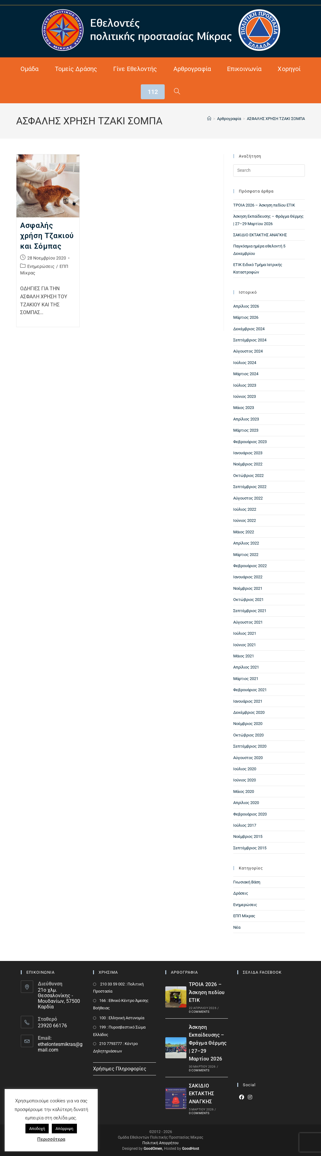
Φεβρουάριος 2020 (250, 814)
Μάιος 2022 (243, 532)
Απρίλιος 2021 (246, 667)
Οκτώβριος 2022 (248, 475)
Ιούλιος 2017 (244, 825)
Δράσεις (240, 893)
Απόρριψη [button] (64, 1128)
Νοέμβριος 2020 (247, 723)
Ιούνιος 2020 (244, 780)
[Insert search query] (269, 170)
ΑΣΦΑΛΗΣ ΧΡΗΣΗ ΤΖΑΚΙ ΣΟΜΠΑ (276, 118)
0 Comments (199, 1011)
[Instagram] (250, 1097)
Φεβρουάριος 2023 (250, 441)
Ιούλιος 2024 (244, 362)
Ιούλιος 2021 (244, 633)
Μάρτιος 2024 (245, 373)
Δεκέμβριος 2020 (249, 712)
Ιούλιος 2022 (244, 509)
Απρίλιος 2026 (246, 306)
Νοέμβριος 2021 (247, 588)
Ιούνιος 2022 (244, 520)
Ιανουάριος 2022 (247, 577)
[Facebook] (241, 1097)
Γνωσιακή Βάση (246, 882)
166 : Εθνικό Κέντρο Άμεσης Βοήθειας (121, 1004)
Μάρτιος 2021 (245, 678)
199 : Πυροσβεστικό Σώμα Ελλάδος (119, 1031)
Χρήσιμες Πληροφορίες (119, 1069)
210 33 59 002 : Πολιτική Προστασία (118, 988)
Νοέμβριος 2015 (247, 836)
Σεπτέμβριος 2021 (249, 610)
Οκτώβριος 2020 (248, 735)
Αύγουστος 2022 (248, 498)
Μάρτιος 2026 (245, 317)
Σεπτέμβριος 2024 (249, 340)
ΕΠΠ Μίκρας (244, 916)
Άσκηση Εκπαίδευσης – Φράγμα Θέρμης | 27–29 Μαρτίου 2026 (208, 1043)
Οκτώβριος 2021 (248, 599)
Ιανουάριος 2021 (247, 701)
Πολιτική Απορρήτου (160, 1143)
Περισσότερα (51, 1139)
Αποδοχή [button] (37, 1128)
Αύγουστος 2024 (248, 351)
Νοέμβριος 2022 (247, 464)
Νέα (236, 927)
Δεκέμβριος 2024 (249, 329)
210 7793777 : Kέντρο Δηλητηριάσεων (115, 1047)
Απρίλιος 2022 (246, 543)
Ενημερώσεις (41, 266)
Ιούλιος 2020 (244, 769)
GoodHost (190, 1148)
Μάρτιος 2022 (245, 554)
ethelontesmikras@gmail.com (60, 1047)
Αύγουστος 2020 (248, 757)
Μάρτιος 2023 (245, 430)
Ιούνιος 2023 (244, 396)
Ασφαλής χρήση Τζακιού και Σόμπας (47, 236)
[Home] (209, 118)
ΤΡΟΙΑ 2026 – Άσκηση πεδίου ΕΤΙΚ (264, 205)
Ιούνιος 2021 (244, 644)
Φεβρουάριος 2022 (250, 565)
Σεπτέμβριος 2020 (249, 746)
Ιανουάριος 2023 (247, 453)
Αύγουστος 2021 (248, 622)
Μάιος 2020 (243, 791)
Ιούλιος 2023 (244, 385)
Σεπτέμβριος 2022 (249, 486)
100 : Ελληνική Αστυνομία (121, 1018)
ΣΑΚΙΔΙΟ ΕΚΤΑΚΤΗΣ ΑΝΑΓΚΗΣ (260, 235)
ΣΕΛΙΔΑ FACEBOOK (262, 972)
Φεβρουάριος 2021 (250, 689)
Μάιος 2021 (243, 656)
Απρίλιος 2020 (246, 802)
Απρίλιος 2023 (246, 419)
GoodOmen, (153, 1148)
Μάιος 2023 (243, 407)
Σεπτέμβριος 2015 (249, 848)
